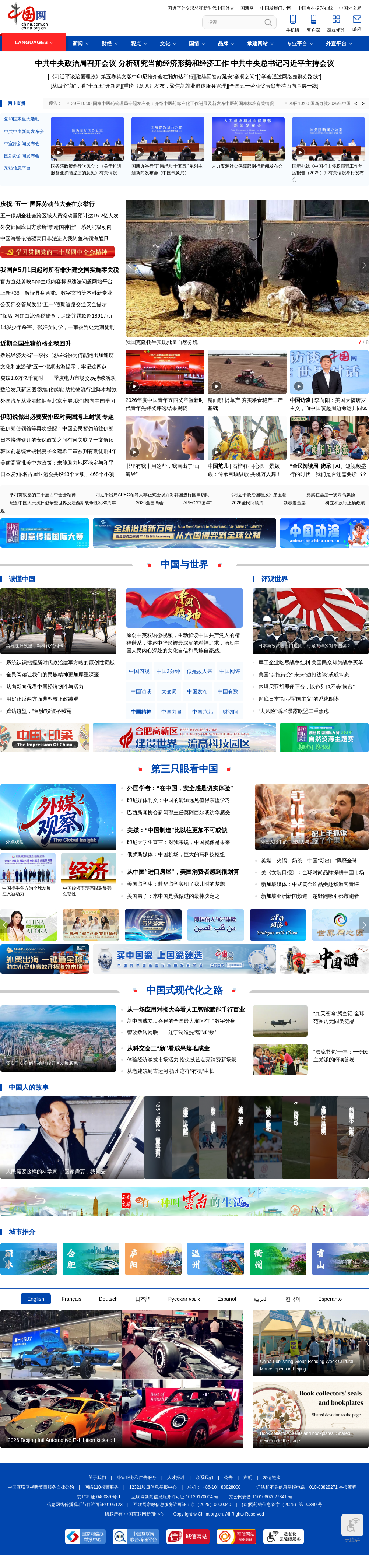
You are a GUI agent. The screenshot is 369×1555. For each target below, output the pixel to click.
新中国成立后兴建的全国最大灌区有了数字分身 (181, 1021)
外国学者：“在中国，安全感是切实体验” (180, 788)
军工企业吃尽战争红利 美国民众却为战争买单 (311, 662)
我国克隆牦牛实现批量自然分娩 (162, 342)
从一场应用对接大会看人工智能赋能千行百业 (186, 1009)
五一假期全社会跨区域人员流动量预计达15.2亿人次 (59, 215)
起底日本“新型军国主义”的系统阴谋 (299, 699)
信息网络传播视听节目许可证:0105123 (85, 1504)
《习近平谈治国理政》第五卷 (258, 494)
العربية (260, 1299)
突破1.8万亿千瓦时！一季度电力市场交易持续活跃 (58, 378)
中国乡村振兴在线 (315, 8)
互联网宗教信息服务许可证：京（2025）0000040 (182, 1504)
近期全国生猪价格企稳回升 (35, 343)
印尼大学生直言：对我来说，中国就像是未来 (178, 842)
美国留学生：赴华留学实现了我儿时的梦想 (176, 884)
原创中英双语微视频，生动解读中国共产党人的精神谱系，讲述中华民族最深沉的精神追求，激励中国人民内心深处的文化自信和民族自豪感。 (183, 643)
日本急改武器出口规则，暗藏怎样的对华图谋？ (304, 645)
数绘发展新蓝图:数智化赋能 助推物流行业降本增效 (58, 389)
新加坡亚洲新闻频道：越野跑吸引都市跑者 (310, 896)
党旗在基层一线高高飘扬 (330, 494)
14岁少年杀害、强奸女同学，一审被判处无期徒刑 (57, 327)
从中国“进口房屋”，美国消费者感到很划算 (183, 872)
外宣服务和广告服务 (137, 1477)
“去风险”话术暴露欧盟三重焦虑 (294, 711)
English (35, 1299)
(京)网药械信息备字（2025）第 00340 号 (282, 1504)
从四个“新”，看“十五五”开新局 (86, 86)
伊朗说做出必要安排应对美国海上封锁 (50, 417)
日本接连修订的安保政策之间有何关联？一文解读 (57, 440)
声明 (247, 1477)
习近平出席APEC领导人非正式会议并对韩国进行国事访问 (153, 494)
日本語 (143, 1299)
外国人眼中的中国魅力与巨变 (289, 841)
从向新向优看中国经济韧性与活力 (45, 687)
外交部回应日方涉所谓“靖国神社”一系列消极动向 (56, 227)
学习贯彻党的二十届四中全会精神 (43, 494)
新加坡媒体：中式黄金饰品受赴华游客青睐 (310, 884)
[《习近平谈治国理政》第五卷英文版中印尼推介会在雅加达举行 (121, 77)
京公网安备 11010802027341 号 (260, 1496)
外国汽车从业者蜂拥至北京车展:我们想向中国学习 (57, 401)
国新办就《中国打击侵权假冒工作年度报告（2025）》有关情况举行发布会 (328, 173)
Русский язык (184, 1299)
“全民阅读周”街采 (310, 466)
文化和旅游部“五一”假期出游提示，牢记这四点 (53, 367)
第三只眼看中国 (184, 768)
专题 (108, 417)
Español (226, 1299)
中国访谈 (300, 400)
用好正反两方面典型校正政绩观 (42, 699)
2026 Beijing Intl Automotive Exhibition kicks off (61, 1440)
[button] (364, 265)
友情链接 (272, 1477)
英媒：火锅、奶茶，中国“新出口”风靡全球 (309, 861)
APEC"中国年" (197, 502)
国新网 (247, 8)
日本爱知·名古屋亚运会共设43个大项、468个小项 (57, 474)
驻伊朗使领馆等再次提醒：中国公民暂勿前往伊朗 (57, 428)
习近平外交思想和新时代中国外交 (201, 8)
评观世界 (274, 579)
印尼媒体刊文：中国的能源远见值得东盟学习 (178, 800)
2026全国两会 (150, 502)
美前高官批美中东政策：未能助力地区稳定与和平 (57, 463)
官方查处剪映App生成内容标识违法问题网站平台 (56, 281)
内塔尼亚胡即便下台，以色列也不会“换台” (307, 687)
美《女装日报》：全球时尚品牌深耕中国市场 (312, 872)
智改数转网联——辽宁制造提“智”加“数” (172, 1032)
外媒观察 (15, 841)
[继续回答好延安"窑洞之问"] (226, 77)
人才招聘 (176, 1477)
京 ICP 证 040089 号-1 (99, 1496)
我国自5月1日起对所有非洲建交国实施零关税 (59, 270)
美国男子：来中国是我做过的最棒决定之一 (176, 896)
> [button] (363, 103)
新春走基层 (295, 502)
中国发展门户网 (275, 8)
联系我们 (204, 1477)
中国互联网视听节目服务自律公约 (41, 1487)
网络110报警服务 (102, 1487)
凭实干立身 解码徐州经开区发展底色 (42, 1063)
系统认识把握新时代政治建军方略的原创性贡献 (60, 662)
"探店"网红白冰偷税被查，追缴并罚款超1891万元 (56, 316)
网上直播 (16, 103)
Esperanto (330, 1299)
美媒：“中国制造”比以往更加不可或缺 (177, 830)
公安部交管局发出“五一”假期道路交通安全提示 (53, 304)
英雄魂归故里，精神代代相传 (34, 645)
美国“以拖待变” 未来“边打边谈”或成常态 (304, 674)
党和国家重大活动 (21, 119)
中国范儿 (218, 466)
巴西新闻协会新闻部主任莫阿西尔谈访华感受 (178, 812)
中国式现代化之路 (184, 990)
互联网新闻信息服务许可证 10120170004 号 (174, 1496)
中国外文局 (350, 8)
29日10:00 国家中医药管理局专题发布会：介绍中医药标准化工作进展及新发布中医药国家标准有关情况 (172, 103)
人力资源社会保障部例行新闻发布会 (247, 166)
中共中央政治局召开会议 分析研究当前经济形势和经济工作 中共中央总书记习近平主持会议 (184, 63)
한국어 (293, 1299)
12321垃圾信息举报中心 (153, 1487)
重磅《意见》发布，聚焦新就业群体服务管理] (175, 86)
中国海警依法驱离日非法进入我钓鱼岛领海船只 (54, 238)
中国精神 (141, 712)
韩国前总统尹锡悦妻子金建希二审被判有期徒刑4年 (58, 451)
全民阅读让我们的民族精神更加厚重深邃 (52, 674)
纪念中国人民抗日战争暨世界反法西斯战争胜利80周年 (63, 502)
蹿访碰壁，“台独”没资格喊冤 (38, 711)
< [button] (355, 103)
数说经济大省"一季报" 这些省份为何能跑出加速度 (57, 355)
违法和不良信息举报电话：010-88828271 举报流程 (306, 1487)
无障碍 (352, 1528)
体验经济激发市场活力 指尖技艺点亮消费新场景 (182, 1059)
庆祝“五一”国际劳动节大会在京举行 (47, 204)
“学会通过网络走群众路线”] (290, 77)
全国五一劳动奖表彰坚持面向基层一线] (274, 86)
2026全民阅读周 (248, 502)
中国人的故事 (29, 1087)
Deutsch (108, 1299)
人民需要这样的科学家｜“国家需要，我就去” (56, 1171)
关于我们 (97, 1477)
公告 (228, 1477)
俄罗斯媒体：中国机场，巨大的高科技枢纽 (176, 854)
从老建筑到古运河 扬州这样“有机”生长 (170, 1071)
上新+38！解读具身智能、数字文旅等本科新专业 (56, 293)
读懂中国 (22, 579)
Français (71, 1299)
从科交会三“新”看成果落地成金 (168, 1048)
